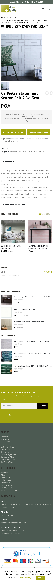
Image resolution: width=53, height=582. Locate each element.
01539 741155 (39, 2)
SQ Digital (32, 567)
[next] (51, 90)
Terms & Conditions (9, 487)
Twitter (9, 411)
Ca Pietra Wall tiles (28, 149)
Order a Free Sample (38, 130)
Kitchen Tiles (40, 149)
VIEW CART (48, 268)
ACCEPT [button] (40, 578)
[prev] (47, 90)
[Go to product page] (6, 296)
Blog (3, 471)
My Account (6, 479)
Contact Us (5, 474)
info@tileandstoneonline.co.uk (13, 519)
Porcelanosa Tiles (8, 456)
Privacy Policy (6, 484)
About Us (5, 469)
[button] (50, 9)
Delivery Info (6, 477)
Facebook (3, 411)
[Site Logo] (9, 9)
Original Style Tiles (8, 451)
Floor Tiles (5, 438)
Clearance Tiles (7, 448)
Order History (6, 482)
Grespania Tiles (7, 453)
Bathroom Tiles (15, 149)
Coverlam (5, 433)
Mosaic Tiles (6, 446)
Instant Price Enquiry (13, 130)
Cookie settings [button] (25, 577)
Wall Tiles (5, 436)
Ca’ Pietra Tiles (7, 458)
